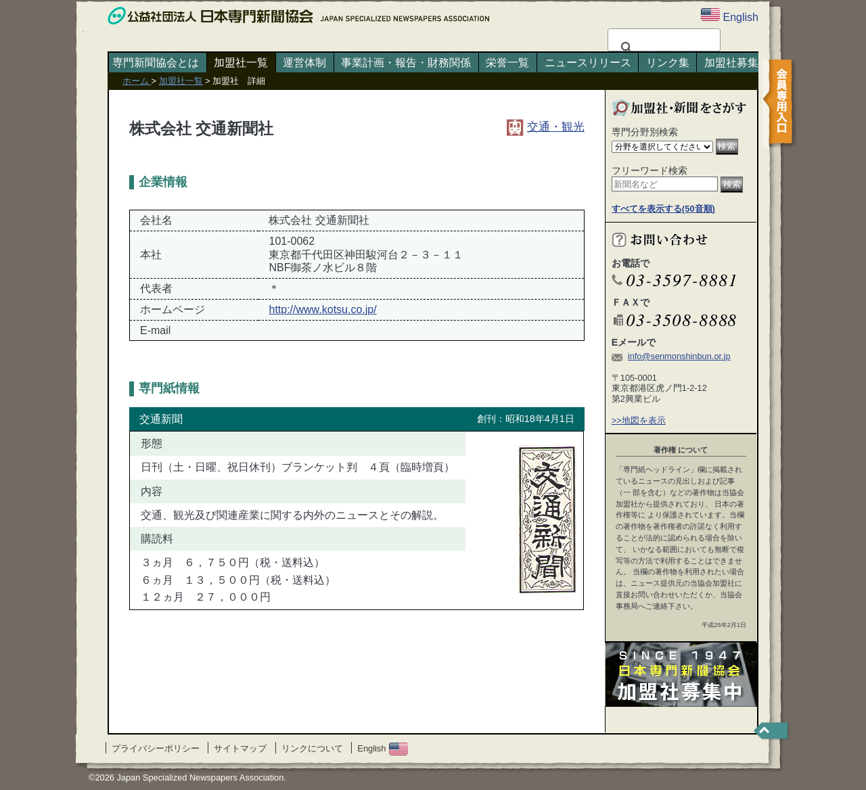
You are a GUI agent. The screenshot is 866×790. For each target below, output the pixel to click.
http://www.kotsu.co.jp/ (322, 309)
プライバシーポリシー (156, 748)
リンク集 (667, 62)
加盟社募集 (731, 62)
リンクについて (312, 748)
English (382, 748)
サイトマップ (240, 748)
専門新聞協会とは (155, 62)
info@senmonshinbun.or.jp (679, 356)
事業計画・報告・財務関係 (406, 62)
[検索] (662, 48)
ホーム (137, 81)
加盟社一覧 (241, 62)
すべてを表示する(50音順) (663, 209)
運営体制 (304, 62)
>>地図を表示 (639, 420)
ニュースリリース (588, 62)
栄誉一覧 (507, 62)
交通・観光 (546, 126)
